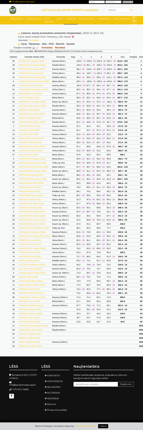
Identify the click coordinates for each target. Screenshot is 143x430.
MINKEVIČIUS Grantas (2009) (32, 159)
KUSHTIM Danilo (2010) (29, 321)
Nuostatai (34, 40)
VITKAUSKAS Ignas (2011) (31, 281)
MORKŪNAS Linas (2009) (30, 93)
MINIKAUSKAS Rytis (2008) (31, 183)
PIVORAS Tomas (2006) (29, 252)
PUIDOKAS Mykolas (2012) (31, 305)
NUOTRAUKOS (87, 18)
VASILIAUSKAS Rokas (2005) (32, 122)
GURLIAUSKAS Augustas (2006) (33, 326)
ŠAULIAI (51, 404)
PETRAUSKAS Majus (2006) (31, 69)
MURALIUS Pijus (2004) (29, 191)
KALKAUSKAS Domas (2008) (32, 216)
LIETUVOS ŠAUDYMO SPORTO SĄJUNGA (69, 10)
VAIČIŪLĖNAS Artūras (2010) (32, 285)
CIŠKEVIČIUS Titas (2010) (30, 330)
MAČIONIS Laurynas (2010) (31, 73)
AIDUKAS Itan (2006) (28, 277)
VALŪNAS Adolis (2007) (29, 130)
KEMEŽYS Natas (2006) (29, 338)
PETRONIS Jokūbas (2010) (31, 175)
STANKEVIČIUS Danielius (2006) (33, 89)
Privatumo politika (57, 410)
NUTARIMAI (53, 393)
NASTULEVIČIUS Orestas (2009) (33, 167)
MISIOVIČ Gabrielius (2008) (31, 293)
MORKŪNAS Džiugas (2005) (31, 61)
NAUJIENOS (17, 18)
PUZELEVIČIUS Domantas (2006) (34, 81)
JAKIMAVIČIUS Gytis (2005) (31, 203)
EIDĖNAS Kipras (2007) (29, 289)
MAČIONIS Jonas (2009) (29, 256)
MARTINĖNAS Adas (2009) (31, 195)
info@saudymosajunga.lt (23, 1)
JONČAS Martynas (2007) (30, 187)
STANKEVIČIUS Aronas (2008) (32, 179)
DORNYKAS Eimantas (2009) (32, 211)
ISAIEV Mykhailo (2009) (29, 342)
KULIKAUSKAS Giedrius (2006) (33, 171)
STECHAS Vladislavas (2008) (32, 264)
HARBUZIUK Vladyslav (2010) (32, 297)
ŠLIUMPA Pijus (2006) (28, 134)
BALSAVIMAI (53, 387)
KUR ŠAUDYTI (49, 20)
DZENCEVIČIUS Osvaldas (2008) (33, 228)
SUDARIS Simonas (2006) (30, 207)
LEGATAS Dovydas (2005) (30, 150)
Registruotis (125, 384)
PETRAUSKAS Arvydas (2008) (32, 106)
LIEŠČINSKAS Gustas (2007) (32, 114)
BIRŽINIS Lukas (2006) (29, 110)
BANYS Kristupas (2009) (29, 309)
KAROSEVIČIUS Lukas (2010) (32, 220)
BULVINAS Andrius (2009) (30, 268)
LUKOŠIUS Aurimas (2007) (31, 85)
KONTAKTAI (53, 375)
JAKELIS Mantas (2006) (29, 126)
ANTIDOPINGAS (121, 18)
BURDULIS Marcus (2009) (30, 313)
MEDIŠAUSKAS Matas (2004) (32, 65)
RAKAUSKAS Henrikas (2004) (32, 102)
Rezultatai (60, 47)
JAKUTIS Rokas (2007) (29, 97)
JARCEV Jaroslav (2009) (30, 199)
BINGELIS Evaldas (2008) (30, 346)
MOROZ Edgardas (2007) (30, 118)
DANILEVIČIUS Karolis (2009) (32, 248)
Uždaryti (103, 426)
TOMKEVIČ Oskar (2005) (30, 142)
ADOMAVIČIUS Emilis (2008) (31, 224)
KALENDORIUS (34, 18)
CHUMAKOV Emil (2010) (30, 244)
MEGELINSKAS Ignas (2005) (31, 146)
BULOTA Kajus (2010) (28, 154)
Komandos (47, 47)
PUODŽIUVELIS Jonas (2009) (32, 273)
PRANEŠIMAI (104, 18)
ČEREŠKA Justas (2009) (29, 240)
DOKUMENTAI (55, 381)
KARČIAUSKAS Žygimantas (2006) (34, 236)
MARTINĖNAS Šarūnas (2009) (32, 163)
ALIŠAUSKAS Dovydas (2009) (32, 232)
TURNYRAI (70, 18)
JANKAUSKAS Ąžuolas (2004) (32, 77)
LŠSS (58, 18)
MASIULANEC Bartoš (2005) (31, 138)
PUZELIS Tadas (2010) (29, 260)
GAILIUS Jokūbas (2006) (30, 334)
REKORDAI (53, 398)
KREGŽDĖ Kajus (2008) (29, 301)
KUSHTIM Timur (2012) (29, 317)
